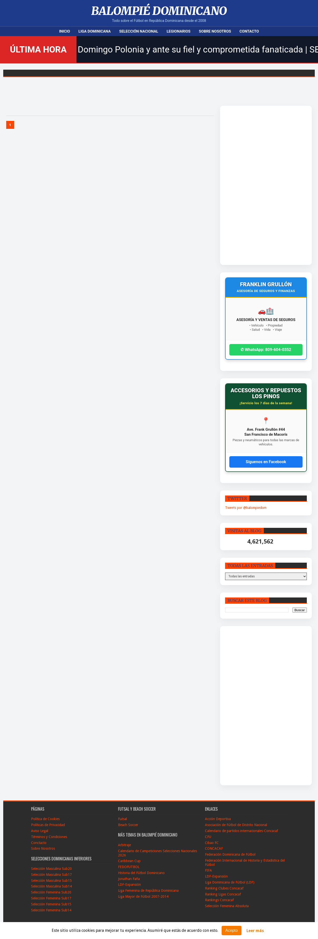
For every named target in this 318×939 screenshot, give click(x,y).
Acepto (231, 930)
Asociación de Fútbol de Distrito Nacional (236, 825)
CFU (208, 837)
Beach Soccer (128, 825)
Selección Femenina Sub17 (51, 898)
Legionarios (179, 31)
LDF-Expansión (129, 885)
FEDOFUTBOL (128, 867)
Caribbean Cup (129, 861)
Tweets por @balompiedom (246, 508)
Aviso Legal (39, 831)
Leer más (255, 930)
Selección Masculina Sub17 (51, 875)
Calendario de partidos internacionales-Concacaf (241, 831)
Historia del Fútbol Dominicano (141, 873)
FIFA (208, 870)
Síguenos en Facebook (266, 461)
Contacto (249, 31)
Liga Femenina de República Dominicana (148, 890)
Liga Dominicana (95, 31)
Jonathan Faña (129, 879)
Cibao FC (212, 843)
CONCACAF (214, 848)
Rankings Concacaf (219, 900)
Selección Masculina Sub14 (51, 886)
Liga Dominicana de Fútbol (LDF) (229, 882)
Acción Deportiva (218, 819)
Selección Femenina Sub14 (51, 910)
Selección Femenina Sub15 (51, 904)
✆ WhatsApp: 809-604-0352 (265, 349)
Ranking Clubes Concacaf (224, 888)
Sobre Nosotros (215, 31)
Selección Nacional (138, 31)
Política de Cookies (45, 819)
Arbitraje (124, 845)
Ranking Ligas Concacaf (223, 894)
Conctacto (38, 843)
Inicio (64, 31)
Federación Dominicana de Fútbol (230, 854)
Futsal (122, 819)
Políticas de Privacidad (48, 825)
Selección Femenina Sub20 (51, 892)
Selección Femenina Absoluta (227, 906)
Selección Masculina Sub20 (51, 869)
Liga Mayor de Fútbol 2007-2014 (143, 896)
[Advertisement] (255, 185)
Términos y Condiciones (49, 837)
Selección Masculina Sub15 (51, 881)
